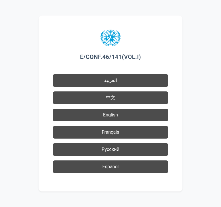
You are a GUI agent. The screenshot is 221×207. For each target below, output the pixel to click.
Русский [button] (110, 149)
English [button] (110, 115)
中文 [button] (110, 97)
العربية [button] (110, 80)
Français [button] (110, 132)
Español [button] (110, 166)
